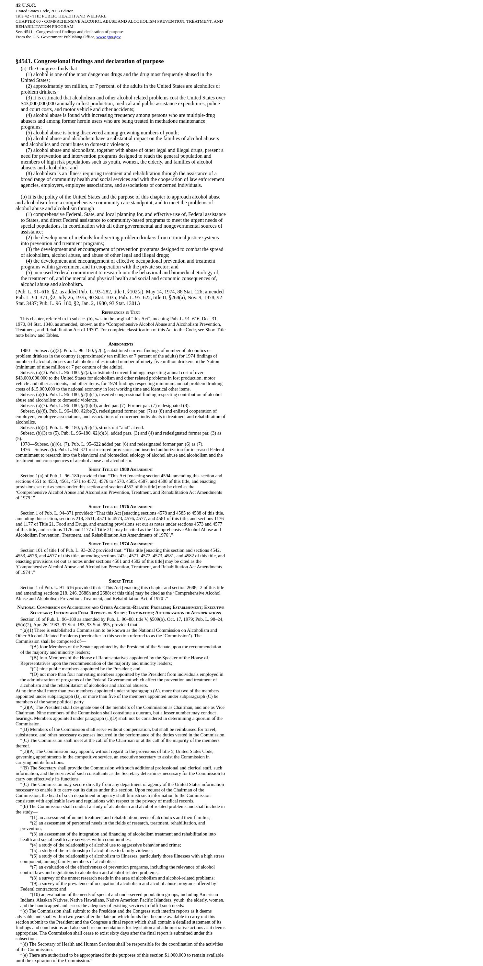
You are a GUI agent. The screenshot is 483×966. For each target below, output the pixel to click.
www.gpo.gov (109, 36)
